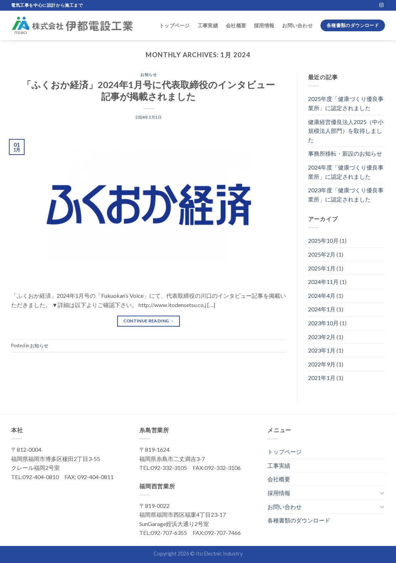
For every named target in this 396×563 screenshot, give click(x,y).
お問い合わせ (297, 25)
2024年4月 (321, 295)
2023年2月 (321, 336)
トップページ (174, 25)
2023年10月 (323, 323)
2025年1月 (321, 268)
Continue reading (148, 320)
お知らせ (148, 74)
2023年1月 (321, 350)
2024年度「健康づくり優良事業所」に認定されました (346, 172)
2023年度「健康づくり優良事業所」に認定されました (346, 195)
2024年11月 (323, 281)
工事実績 (208, 25)
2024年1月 (321, 309)
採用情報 (264, 25)
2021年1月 (321, 377)
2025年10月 (323, 240)
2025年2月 (321, 254)
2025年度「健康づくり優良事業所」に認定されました (346, 103)
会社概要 (236, 25)
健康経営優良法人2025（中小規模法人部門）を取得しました (346, 130)
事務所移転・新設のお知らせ (345, 153)
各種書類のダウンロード (298, 520)
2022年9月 (321, 364)
